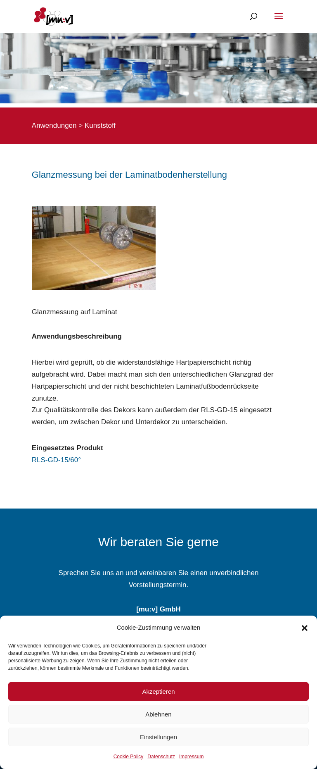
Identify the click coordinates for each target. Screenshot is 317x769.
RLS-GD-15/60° (56, 460)
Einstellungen (158, 736)
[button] (304, 628)
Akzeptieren (158, 691)
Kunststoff (100, 125)
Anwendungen (54, 125)
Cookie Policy (129, 756)
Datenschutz (161, 756)
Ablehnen (158, 714)
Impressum (191, 756)
